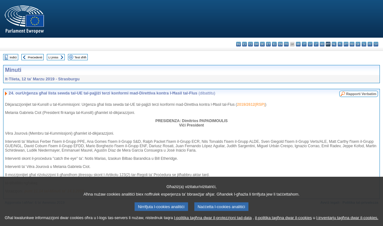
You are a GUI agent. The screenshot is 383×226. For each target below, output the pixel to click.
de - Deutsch (262, 44)
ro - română (352, 44)
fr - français (286, 44)
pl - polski (340, 44)
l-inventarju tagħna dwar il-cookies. (347, 220)
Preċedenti (35, 57)
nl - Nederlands (334, 44)
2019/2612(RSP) (251, 104)
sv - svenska (376, 44)
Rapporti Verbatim (361, 94)
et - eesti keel (268, 44)
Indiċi (13, 57)
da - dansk (256, 44)
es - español (244, 44)
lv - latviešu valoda (310, 44)
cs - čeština (250, 44)
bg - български (238, 44)
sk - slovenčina (358, 44)
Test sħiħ (80, 57)
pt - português (346, 44)
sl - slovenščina (364, 44)
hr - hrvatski (298, 44)
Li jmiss (53, 57)
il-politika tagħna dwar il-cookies (283, 220)
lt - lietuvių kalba (316, 44)
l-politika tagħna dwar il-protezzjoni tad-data (213, 220)
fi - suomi (370, 44)
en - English (280, 44)
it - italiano (304, 44)
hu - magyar (322, 44)
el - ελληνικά (274, 44)
